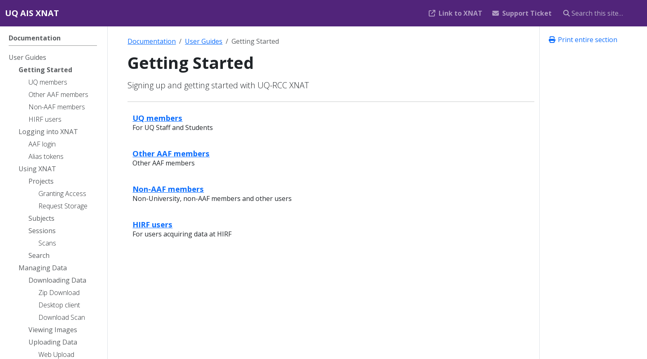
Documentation (152, 41)
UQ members (157, 118)
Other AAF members (171, 153)
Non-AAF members (168, 189)
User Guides (203, 41)
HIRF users (152, 224)
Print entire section (582, 39)
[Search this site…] (600, 13)
